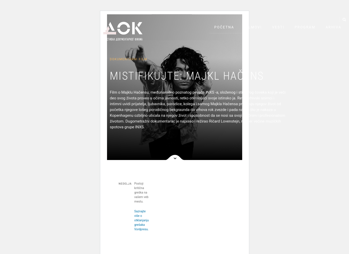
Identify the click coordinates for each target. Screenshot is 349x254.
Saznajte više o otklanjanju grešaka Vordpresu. (141, 220)
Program (305, 27)
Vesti (278, 27)
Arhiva (333, 27)
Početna (224, 27)
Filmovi (253, 27)
